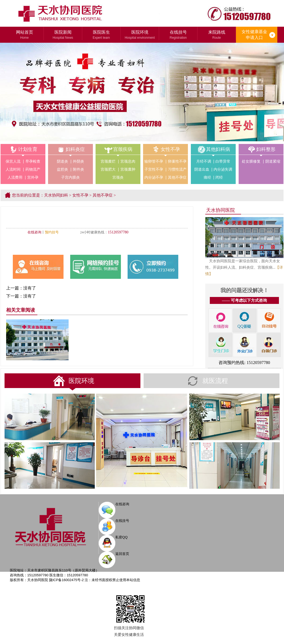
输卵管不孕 (153, 161)
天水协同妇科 (56, 195)
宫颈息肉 (127, 161)
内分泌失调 (223, 169)
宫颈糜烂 (108, 161)
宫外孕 (32, 177)
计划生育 (23, 149)
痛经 (207, 177)
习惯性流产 (177, 169)
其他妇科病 (213, 149)
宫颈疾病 (118, 149)
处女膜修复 (251, 161)
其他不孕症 (177, 177)
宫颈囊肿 (127, 169)
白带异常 (222, 161)
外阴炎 (78, 161)
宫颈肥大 (108, 169)
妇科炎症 (70, 149)
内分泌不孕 (153, 177)
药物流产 (32, 169)
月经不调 (203, 161)
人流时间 (13, 169)
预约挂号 (52, 232)
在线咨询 (34, 232)
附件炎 (78, 169)
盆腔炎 (62, 169)
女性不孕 (165, 149)
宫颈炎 (118, 177)
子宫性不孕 (153, 169)
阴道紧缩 (272, 161)
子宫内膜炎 (70, 177)
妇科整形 (261, 149)
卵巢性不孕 (177, 161)
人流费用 (14, 177)
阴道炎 (62, 161)
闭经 (219, 177)
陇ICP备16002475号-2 (66, 580)
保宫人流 (13, 161)
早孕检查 (32, 161)
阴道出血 (201, 169)
